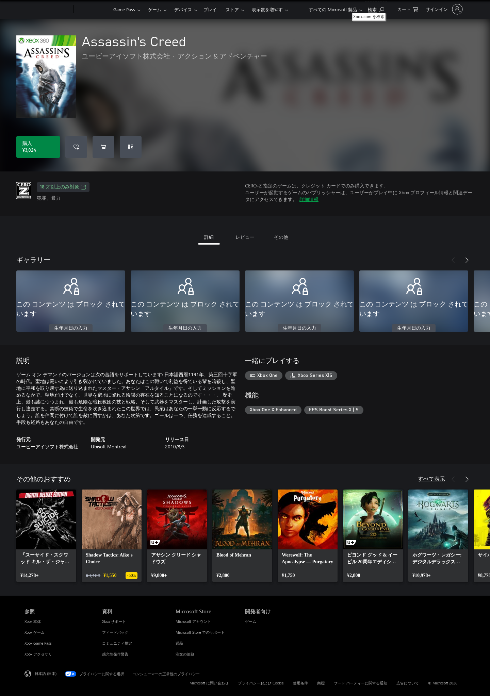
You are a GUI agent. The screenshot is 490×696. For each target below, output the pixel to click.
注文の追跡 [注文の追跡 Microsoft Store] (185, 654)
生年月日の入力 (70, 328)
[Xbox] (92, 9)
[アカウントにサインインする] (444, 9)
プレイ (210, 9)
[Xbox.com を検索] (376, 8)
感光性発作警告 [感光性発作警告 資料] (115, 654)
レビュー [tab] (245, 237)
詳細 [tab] (209, 237)
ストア (232, 9)
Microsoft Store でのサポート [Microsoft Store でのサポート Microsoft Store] (200, 632)
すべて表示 (431, 478)
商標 (321, 683)
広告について (407, 683)
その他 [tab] (281, 237)
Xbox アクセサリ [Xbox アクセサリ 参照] (38, 654)
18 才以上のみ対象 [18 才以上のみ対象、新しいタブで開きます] (63, 187)
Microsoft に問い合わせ (209, 683)
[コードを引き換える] (131, 147)
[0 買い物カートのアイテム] (407, 9)
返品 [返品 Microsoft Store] (179, 643)
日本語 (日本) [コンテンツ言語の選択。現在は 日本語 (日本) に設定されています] (45, 673)
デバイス (183, 9)
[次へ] (467, 260)
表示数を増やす (267, 9)
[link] (46, 536)
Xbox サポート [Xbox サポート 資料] (114, 621)
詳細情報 (308, 199)
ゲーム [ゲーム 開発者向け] (250, 621)
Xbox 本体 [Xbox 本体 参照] (32, 621)
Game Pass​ (124, 9)
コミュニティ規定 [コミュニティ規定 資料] (117, 643)
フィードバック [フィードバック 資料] (115, 632)
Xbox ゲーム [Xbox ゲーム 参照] (34, 632)
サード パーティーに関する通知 (360, 683)
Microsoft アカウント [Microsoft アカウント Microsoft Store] (193, 621)
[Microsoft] (47, 9)
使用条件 (300, 683)
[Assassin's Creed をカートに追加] (103, 147)
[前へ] (453, 260)
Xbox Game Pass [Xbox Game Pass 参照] (38, 643)
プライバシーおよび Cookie (261, 683)
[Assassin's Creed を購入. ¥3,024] (38, 147)
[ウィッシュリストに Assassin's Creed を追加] (76, 147)
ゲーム (154, 9)
